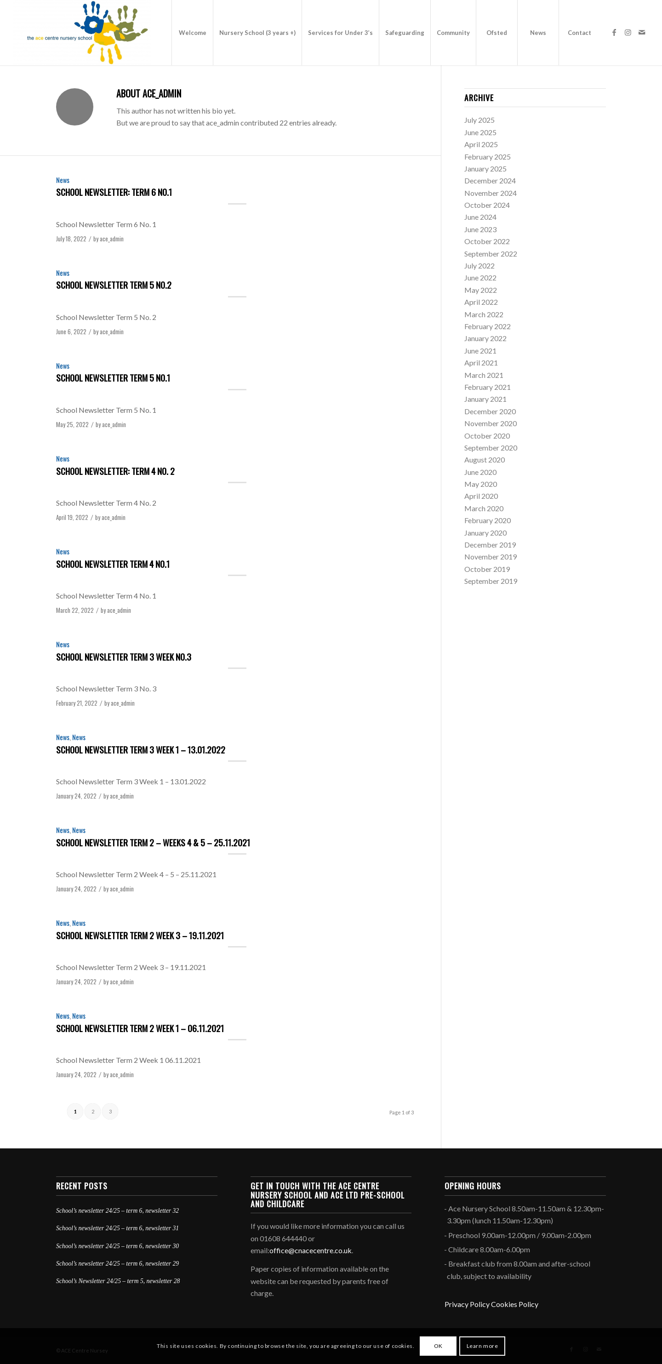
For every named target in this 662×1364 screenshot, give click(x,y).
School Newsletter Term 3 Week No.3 (123, 656)
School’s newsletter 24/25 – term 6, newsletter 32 (117, 1210)
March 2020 (483, 508)
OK (438, 1345)
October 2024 (487, 204)
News (62, 180)
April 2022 (481, 301)
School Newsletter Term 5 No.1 (113, 377)
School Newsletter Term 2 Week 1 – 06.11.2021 (140, 1028)
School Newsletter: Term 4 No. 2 (115, 470)
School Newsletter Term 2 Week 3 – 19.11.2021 (140, 935)
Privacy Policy (467, 1304)
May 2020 (480, 483)
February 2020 (487, 520)
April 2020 (481, 495)
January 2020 (485, 532)
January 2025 (485, 168)
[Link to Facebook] (614, 32)
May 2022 (480, 289)
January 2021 (485, 398)
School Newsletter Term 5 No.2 (113, 284)
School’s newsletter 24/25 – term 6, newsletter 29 (117, 1263)
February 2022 (487, 326)
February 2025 (487, 156)
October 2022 (487, 241)
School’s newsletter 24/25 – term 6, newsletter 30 (117, 1246)
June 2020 (480, 472)
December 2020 (490, 411)
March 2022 (483, 314)
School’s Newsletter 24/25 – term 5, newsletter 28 (118, 1281)
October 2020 (487, 435)
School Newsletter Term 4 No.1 (113, 563)
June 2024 (480, 216)
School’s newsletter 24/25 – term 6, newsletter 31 (117, 1228)
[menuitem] (192, 32)
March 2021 (483, 375)
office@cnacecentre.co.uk (310, 1250)
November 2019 (490, 556)
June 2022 (480, 277)
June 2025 (480, 132)
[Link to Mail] (642, 32)
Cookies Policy (514, 1304)
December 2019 (490, 544)
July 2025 (479, 119)
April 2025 (481, 144)
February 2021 (487, 386)
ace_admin (112, 238)
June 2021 (480, 350)
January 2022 (485, 338)
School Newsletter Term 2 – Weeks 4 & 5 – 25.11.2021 (153, 842)
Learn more (482, 1345)
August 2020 (484, 459)
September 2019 (490, 580)
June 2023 (480, 229)
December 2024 (490, 180)
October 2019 (487, 569)
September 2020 (490, 447)
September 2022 (490, 253)
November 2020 (490, 423)
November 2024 (490, 192)
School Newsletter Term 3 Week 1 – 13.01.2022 (140, 749)
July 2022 (479, 265)
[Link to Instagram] (628, 32)
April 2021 (481, 362)
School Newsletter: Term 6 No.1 (114, 191)
